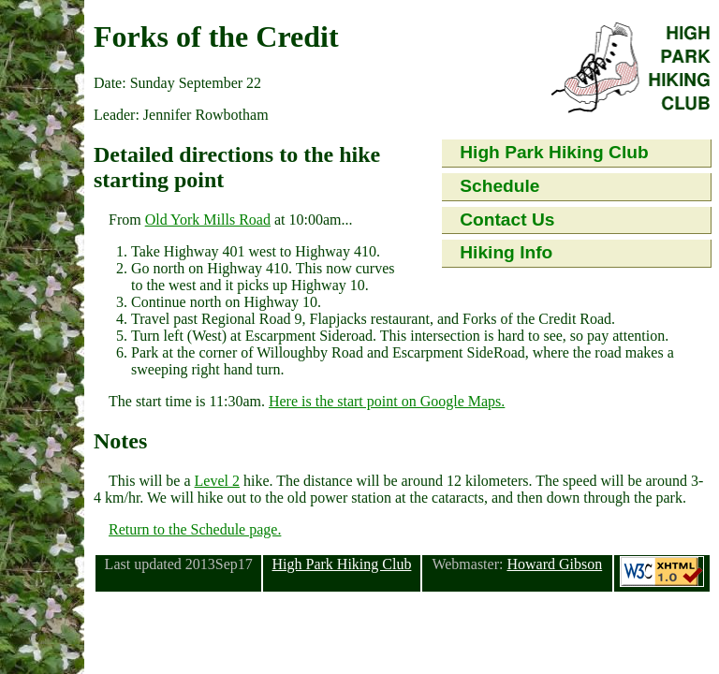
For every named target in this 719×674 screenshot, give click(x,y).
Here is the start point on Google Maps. (387, 401)
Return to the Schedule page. (195, 529)
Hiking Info (506, 252)
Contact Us (507, 219)
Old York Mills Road (208, 219)
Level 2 (217, 481)
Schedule (499, 186)
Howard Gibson (554, 564)
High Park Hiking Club (554, 152)
